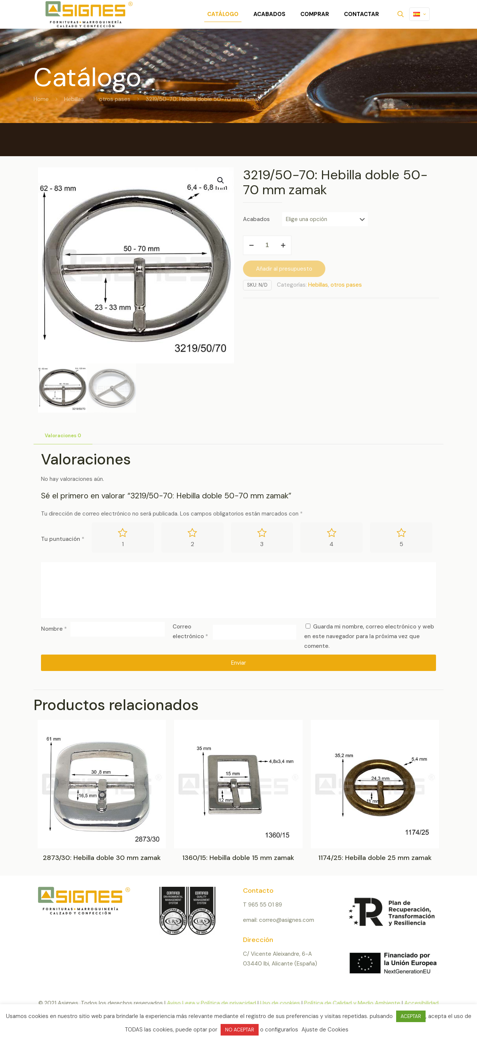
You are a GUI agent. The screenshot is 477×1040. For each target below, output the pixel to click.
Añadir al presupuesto (284, 268)
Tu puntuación (62, 539)
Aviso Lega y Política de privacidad (211, 1003)
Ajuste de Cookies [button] (324, 1029)
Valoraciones (63, 435)
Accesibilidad (421, 1003)
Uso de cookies (280, 1003)
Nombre (54, 629)
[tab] (63, 436)
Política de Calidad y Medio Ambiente (352, 1003)
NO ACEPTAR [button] (239, 1030)
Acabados (256, 219)
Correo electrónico (190, 631)
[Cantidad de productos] (267, 245)
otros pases (114, 99)
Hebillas (74, 99)
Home (41, 99)
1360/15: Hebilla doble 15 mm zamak (238, 857)
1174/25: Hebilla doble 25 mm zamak (375, 857)
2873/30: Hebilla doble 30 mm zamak (102, 857)
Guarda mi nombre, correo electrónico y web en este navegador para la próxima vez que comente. (369, 636)
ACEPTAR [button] (411, 1016)
